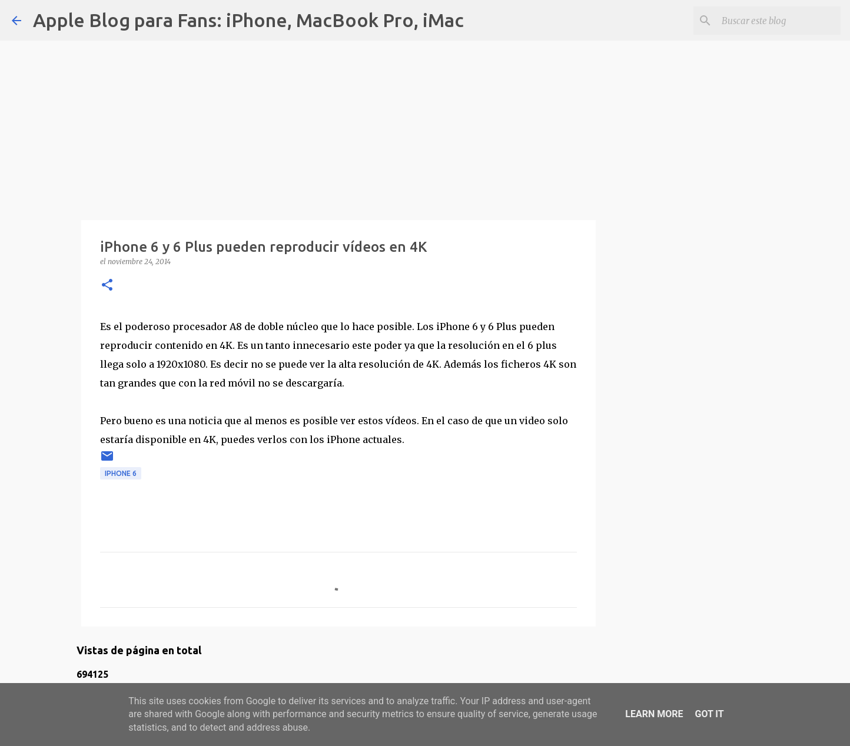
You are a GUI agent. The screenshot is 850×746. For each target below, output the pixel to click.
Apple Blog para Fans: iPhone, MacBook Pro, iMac (248, 20)
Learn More (654, 714)
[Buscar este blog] (779, 20)
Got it (709, 714)
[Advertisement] (338, 123)
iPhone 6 (121, 473)
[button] (107, 286)
